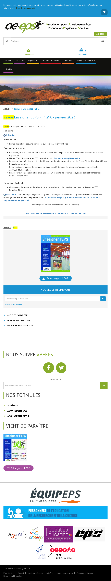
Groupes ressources (50, 60)
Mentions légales (35, 573)
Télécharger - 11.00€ (18, 468)
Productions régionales (20, 325)
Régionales (33, 60)
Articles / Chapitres (17, 315)
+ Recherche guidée (13, 304)
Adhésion (12, 405)
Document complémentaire (67, 158)
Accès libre (10, 194)
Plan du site (8, 573)
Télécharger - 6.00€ (57, 278)
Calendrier (68, 60)
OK (104, 12)
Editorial (8, 135)
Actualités (19, 60)
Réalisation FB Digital (12, 576)
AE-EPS (8, 60)
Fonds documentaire (86, 60)
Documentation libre (18, 320)
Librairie (8, 69)
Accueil (6, 108)
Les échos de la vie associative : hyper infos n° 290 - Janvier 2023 (55, 213)
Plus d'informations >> (25, 8)
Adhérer (100, 34)
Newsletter (55, 379)
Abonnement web (17, 410)
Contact (20, 573)
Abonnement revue (18, 416)
